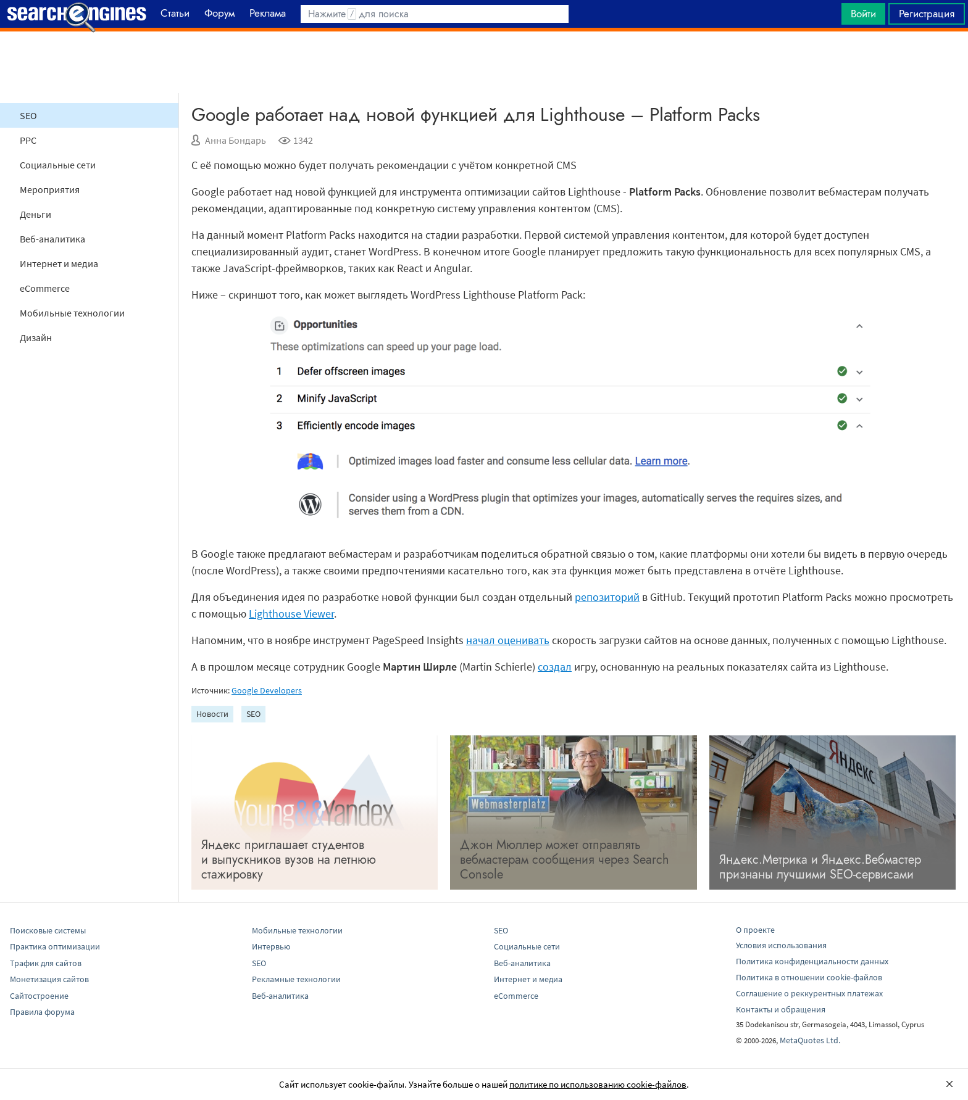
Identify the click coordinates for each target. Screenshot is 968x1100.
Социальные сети (58, 165)
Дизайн (36, 337)
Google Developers (267, 690)
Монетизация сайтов (49, 979)
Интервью (271, 946)
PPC (28, 140)
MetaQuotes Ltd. (810, 1040)
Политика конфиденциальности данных (812, 961)
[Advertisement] (484, 62)
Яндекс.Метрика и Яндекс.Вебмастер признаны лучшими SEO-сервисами (820, 867)
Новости (212, 713)
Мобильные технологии (72, 313)
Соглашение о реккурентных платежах (809, 993)
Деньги (35, 214)
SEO (28, 115)
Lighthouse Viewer (291, 613)
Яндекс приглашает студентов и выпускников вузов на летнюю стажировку (288, 859)
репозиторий (607, 597)
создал (555, 667)
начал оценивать (507, 640)
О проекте (755, 929)
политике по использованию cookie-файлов (597, 1084)
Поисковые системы (48, 930)
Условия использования (781, 945)
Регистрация (926, 13)
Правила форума (42, 1011)
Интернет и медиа (59, 263)
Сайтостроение (39, 995)
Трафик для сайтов (45, 963)
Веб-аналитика (52, 239)
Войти (863, 13)
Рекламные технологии (296, 979)
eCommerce (45, 288)
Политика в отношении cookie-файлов (809, 977)
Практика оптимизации (55, 946)
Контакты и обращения (780, 1009)
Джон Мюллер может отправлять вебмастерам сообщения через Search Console (564, 859)
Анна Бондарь (235, 140)
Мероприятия (50, 189)
